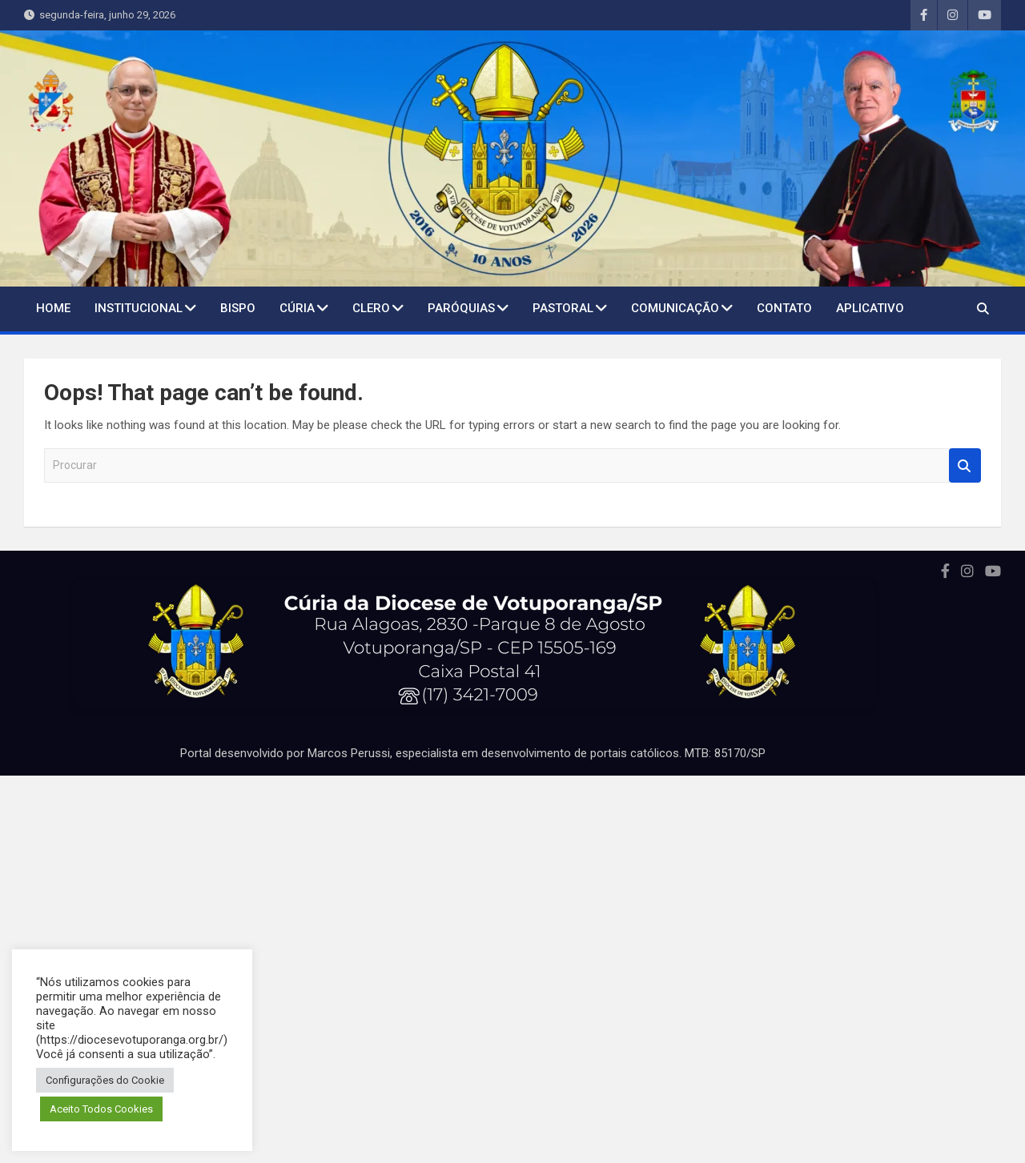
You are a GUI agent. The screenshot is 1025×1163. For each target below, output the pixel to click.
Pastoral (563, 308)
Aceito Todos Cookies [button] (101, 1109)
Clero (371, 308)
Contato (784, 308)
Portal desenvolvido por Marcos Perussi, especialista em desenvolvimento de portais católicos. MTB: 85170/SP (473, 753)
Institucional (138, 308)
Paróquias (461, 308)
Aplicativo (870, 308)
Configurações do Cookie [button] (105, 1080)
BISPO (237, 308)
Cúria (297, 308)
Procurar (965, 465)
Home (53, 308)
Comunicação (675, 308)
